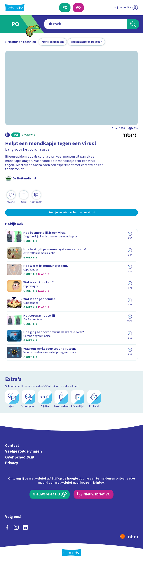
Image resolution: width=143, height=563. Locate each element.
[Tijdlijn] (45, 399)
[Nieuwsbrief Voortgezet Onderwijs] (94, 494)
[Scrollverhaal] (61, 399)
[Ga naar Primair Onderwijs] (17, 24)
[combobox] (85, 24)
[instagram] (16, 527)
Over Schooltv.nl (19, 457)
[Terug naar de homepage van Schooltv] (15, 7)
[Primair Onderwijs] (64, 7)
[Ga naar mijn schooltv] (126, 8)
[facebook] (7, 527)
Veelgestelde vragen (23, 451)
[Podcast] (94, 399)
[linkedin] (25, 527)
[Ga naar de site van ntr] (133, 536)
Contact (12, 445)
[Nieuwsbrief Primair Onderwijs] (50, 494)
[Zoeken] (133, 24)
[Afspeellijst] (77, 399)
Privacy (11, 463)
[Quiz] (12, 399)
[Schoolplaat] (28, 399)
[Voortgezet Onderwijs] (78, 7)
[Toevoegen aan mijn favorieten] (11, 197)
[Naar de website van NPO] (122, 536)
